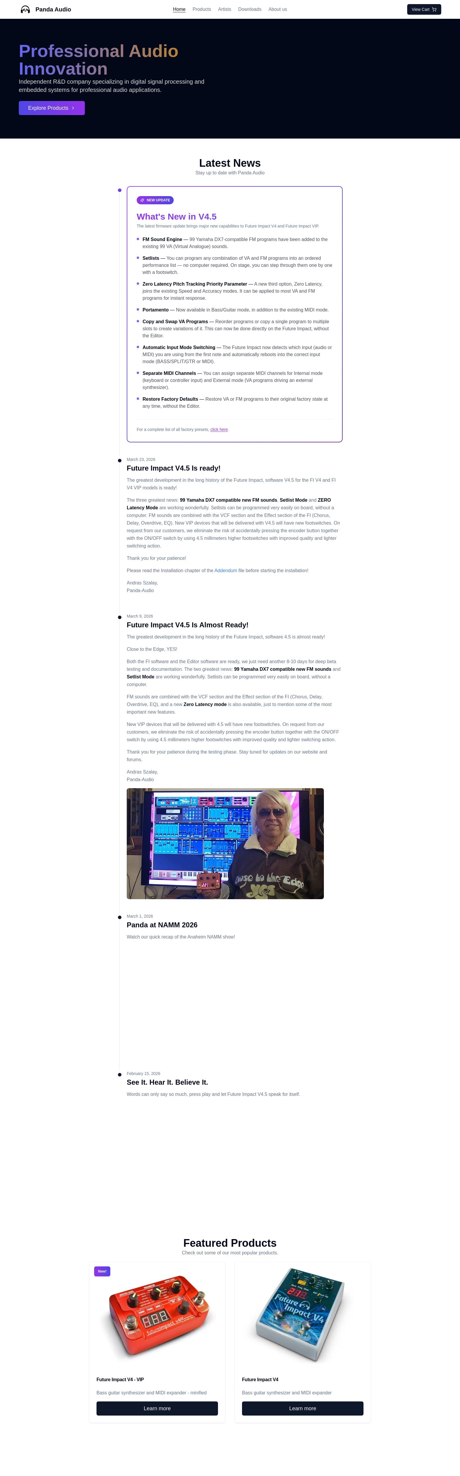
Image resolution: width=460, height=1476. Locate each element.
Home (179, 9)
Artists (224, 9)
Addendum (225, 570)
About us (277, 9)
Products (201, 9)
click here (219, 429)
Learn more (157, 1408)
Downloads (249, 9)
